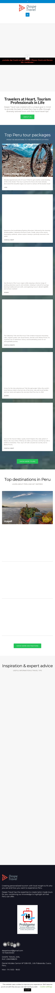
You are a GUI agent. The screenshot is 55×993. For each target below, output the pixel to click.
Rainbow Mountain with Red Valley (24, 224)
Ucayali (8, 521)
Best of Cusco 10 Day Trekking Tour (24, 277)
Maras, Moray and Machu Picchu (22, 432)
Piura (7, 558)
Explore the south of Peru (19, 382)
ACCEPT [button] (27, 990)
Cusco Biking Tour (14, 173)
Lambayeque (11, 632)
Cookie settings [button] (46, 987)
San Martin (10, 595)
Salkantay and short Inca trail (20, 329)
